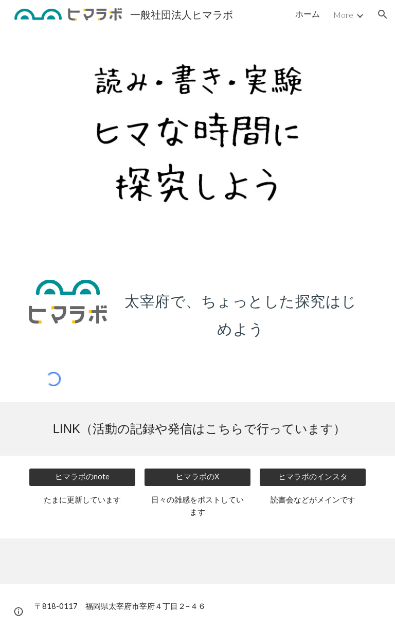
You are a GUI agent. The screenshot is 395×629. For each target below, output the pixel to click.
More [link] (343, 15)
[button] (382, 14)
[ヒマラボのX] (197, 477)
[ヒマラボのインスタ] (312, 477)
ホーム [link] (307, 14)
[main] (240, 312)
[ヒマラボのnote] (82, 477)
